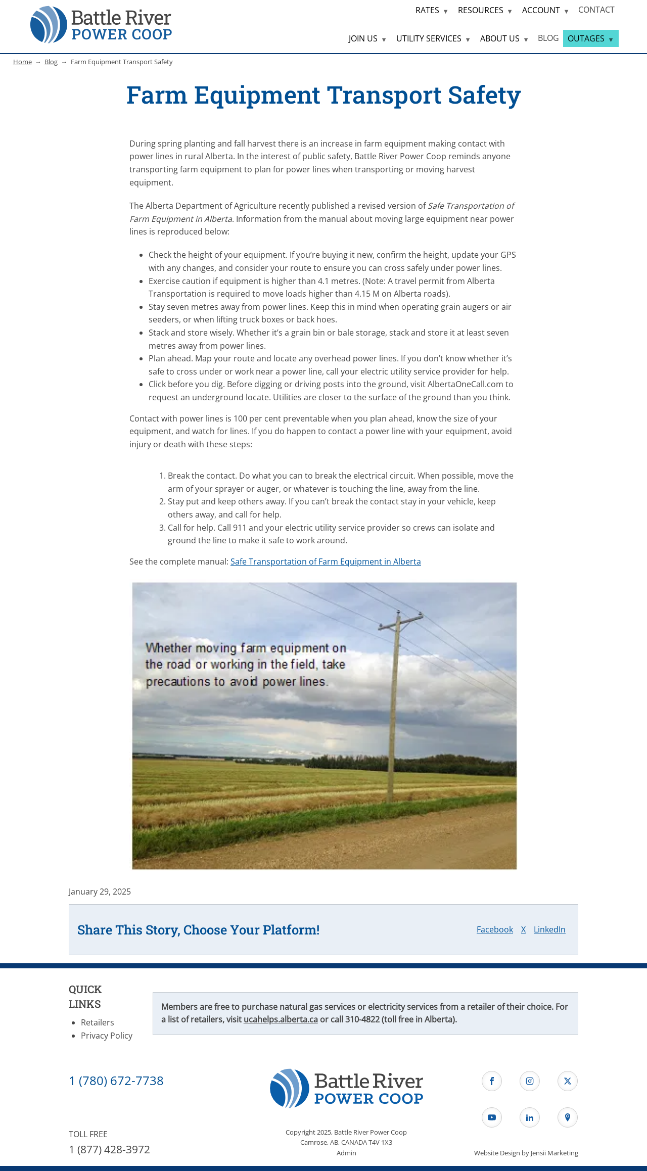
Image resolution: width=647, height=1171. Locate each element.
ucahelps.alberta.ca (281, 1019)
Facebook (495, 929)
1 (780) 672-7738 (116, 1080)
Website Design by (526, 1152)
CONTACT (596, 9)
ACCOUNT (541, 10)
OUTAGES (586, 38)
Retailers (97, 1022)
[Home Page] (101, 24)
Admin (346, 1152)
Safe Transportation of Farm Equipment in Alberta (325, 561)
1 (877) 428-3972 (109, 1149)
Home (22, 61)
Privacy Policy (106, 1035)
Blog (51, 61)
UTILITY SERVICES (428, 38)
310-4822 (362, 1019)
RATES (427, 10)
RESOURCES (480, 10)
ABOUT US (500, 38)
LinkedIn (550, 929)
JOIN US (363, 38)
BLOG (548, 37)
